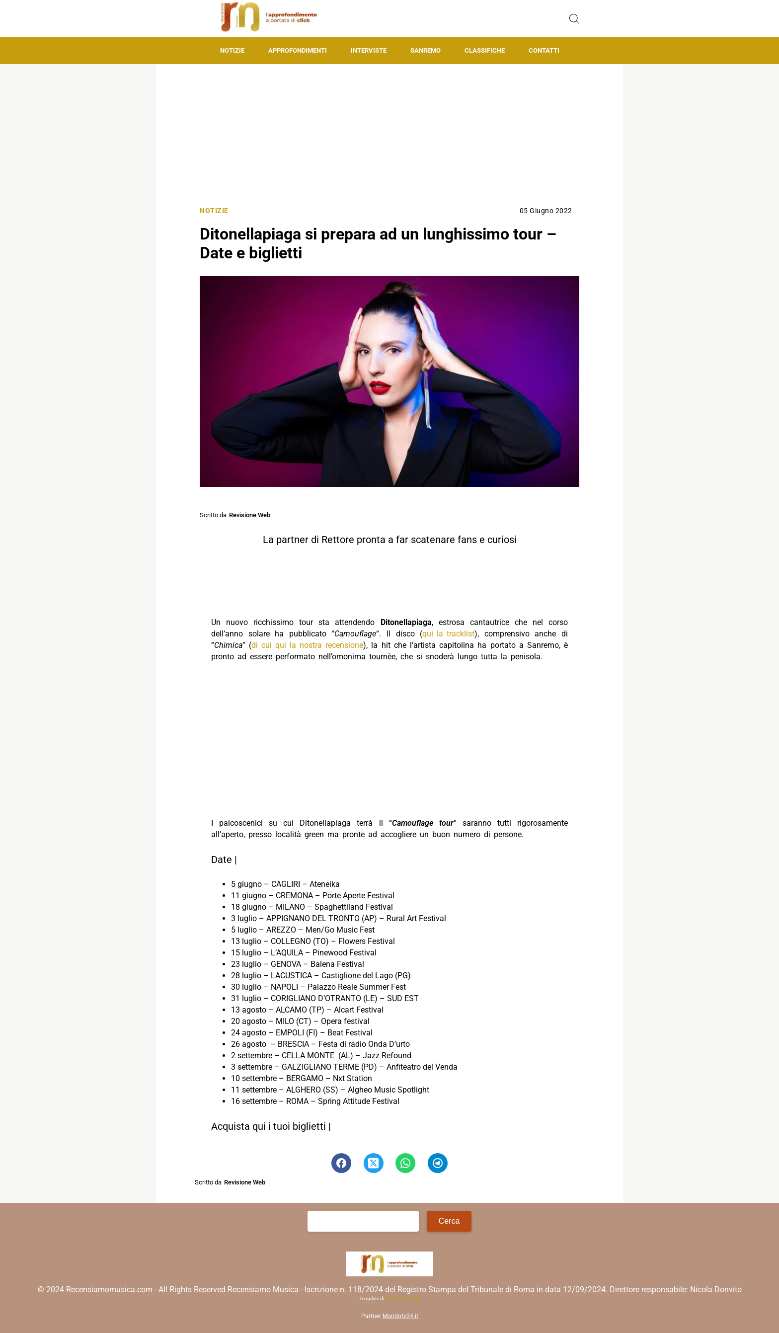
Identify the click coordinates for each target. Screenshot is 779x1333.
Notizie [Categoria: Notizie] (214, 211)
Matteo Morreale (402, 1298)
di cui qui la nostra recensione (307, 645)
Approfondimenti (297, 50)
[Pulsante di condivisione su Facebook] (341, 1163)
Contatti (544, 50)
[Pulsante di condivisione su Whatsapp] (405, 1163)
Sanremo (425, 50)
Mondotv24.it (400, 1316)
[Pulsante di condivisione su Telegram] (438, 1163)
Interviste (369, 50)
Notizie (232, 50)
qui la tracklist (448, 633)
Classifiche (485, 50)
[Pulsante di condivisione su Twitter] (374, 1163)
